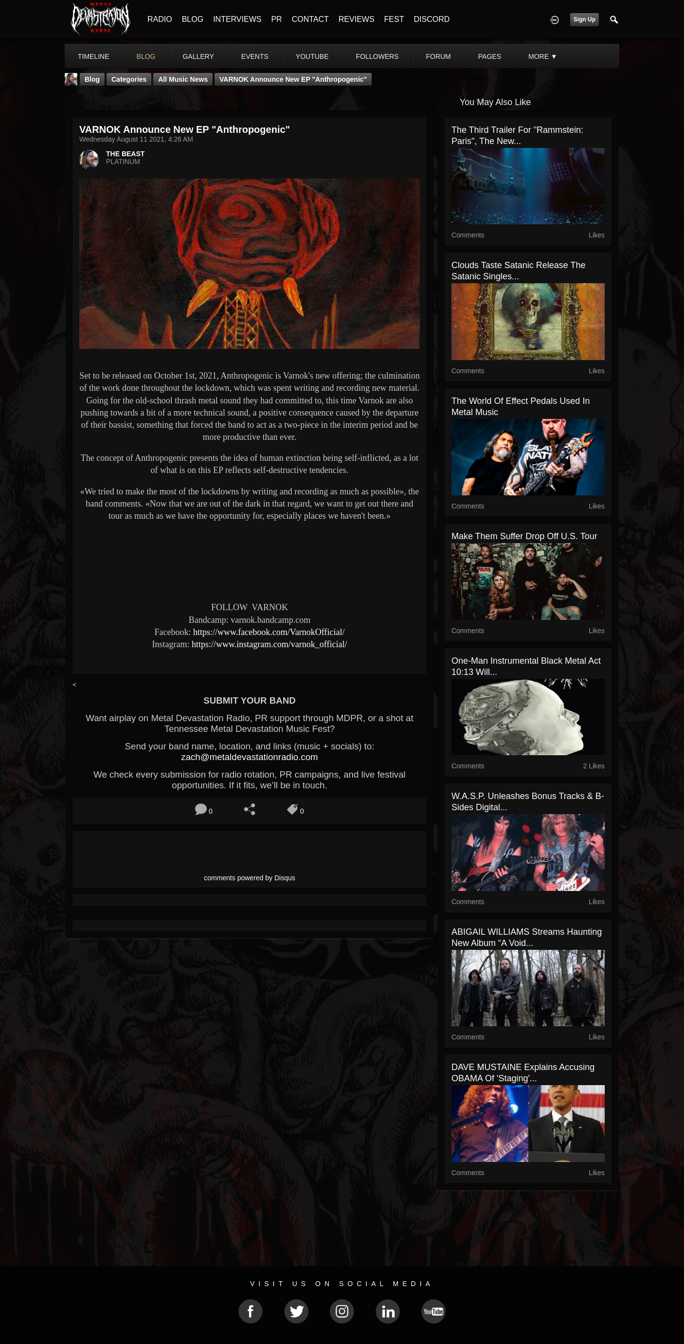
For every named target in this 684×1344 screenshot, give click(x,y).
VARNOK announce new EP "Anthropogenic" (293, 79)
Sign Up (584, 19)
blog (146, 56)
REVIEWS (357, 19)
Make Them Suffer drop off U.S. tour (524, 536)
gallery (198, 56)
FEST (394, 19)
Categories (128, 79)
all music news (183, 79)
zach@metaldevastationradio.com (249, 757)
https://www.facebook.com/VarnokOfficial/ (268, 632)
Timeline (93, 56)
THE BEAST (125, 154)
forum (438, 56)
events (255, 56)
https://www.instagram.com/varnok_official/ (269, 644)
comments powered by (249, 878)
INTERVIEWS (237, 19)
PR (276, 19)
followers (377, 56)
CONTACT (310, 19)
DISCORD (432, 19)
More (543, 56)
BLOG (192, 19)
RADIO (159, 19)
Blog (92, 79)
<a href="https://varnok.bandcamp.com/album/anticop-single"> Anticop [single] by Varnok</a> (249, 560)
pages (489, 56)
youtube (312, 56)
